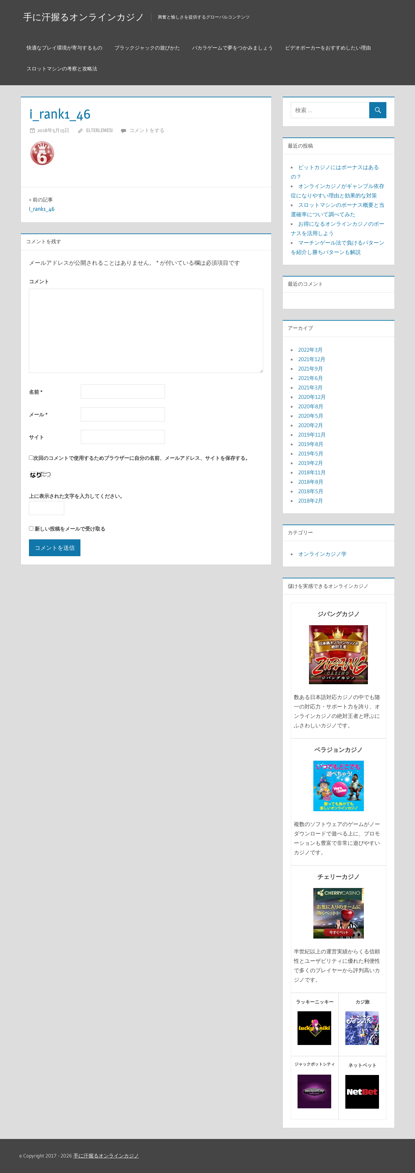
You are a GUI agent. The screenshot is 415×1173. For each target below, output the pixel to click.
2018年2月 (310, 500)
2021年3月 (310, 387)
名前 (35, 392)
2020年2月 (310, 425)
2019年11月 (312, 434)
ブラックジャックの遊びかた (147, 47)
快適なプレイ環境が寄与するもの (64, 47)
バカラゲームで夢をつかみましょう (232, 47)
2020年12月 (312, 396)
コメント (39, 281)
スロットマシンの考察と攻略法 (62, 68)
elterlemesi (99, 130)
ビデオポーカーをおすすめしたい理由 (328, 47)
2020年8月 (310, 406)
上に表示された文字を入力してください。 (77, 496)
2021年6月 (310, 378)
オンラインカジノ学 (322, 553)
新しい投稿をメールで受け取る (70, 529)
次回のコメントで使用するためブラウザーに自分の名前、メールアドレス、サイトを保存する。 (141, 458)
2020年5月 (310, 415)
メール (38, 414)
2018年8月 (310, 481)
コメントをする (147, 130)
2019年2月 (310, 462)
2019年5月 (310, 453)
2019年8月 (310, 444)
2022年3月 (310, 349)
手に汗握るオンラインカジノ (95, 16)
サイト (36, 437)
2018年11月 (312, 472)
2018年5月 (310, 491)
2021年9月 (310, 368)
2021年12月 (311, 359)
